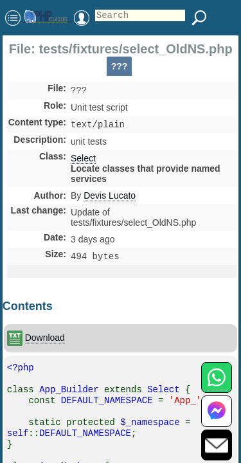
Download (45, 341)
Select (83, 161)
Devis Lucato (110, 198)
